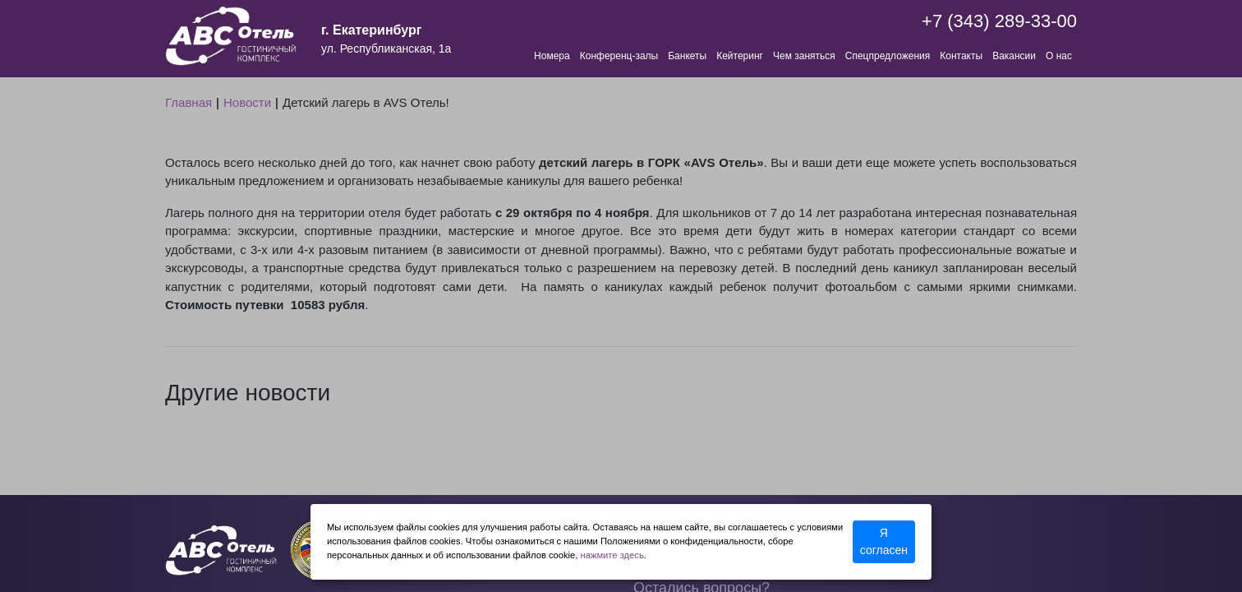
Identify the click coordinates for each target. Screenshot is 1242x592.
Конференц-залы (619, 56)
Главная (188, 102)
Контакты (961, 56)
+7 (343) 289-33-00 (999, 21)
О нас (1059, 56)
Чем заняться (804, 56)
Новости (247, 102)
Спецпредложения (888, 56)
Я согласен (884, 541)
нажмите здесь (612, 555)
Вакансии (1014, 56)
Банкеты (687, 56)
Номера (552, 56)
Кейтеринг (739, 56)
